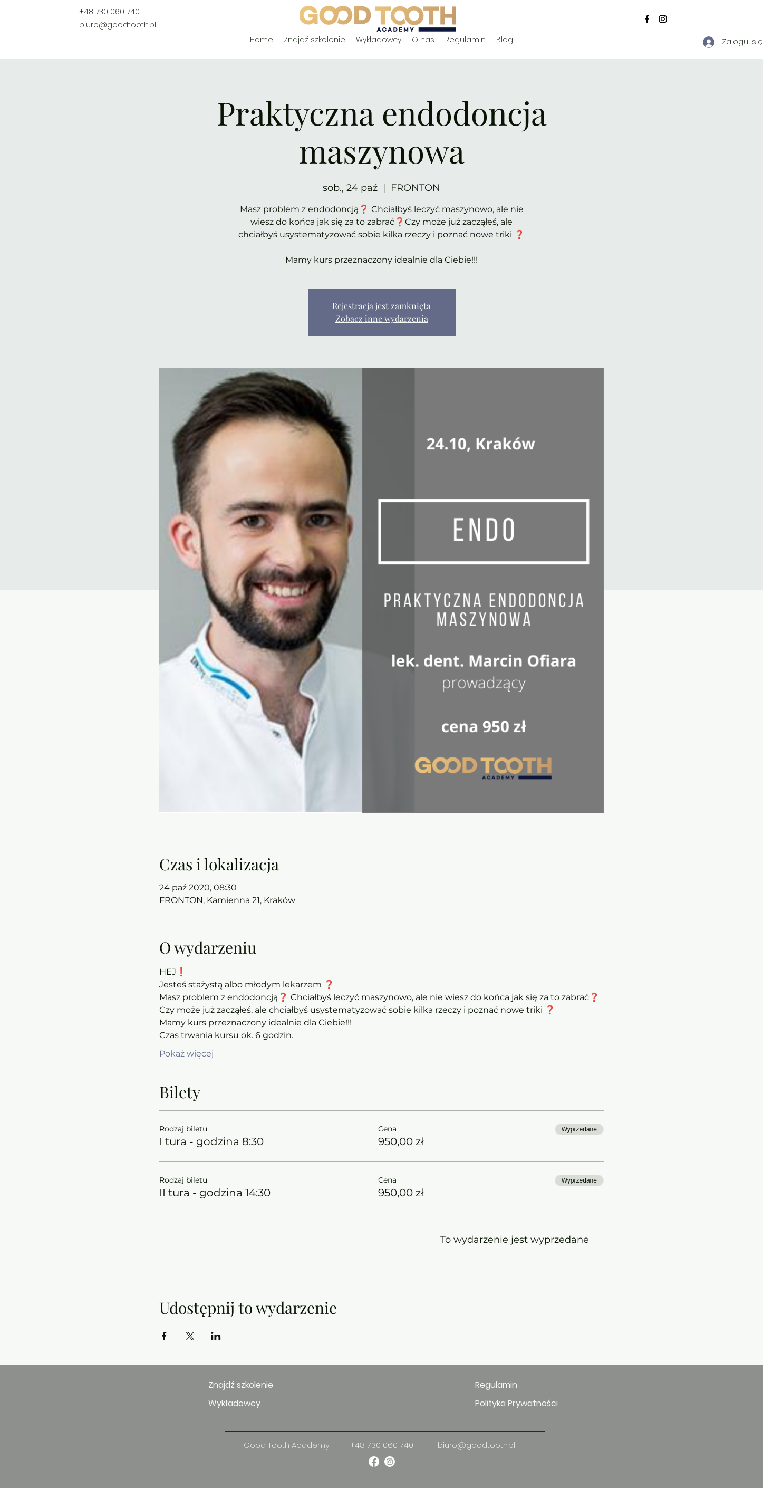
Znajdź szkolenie (240, 1385)
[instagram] (663, 19)
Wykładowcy (234, 1403)
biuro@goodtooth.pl (117, 25)
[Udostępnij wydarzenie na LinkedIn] (216, 1336)
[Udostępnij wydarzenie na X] (190, 1336)
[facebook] (647, 19)
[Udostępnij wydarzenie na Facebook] (164, 1336)
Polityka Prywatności (512, 1403)
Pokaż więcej (186, 1054)
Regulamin (496, 1385)
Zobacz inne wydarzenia (381, 318)
